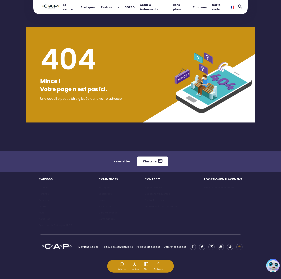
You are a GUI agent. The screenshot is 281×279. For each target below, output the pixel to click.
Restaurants (110, 7)
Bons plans (105, 206)
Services (44, 200)
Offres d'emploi (108, 212)
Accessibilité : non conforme (161, 206)
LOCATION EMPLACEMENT (223, 179)
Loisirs (102, 200)
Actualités (44, 219)
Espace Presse (153, 187)
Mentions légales (88, 247)
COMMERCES (108, 179)
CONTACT (152, 179)
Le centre (44, 187)
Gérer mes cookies (175, 247)
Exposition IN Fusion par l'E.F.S (55, 225)
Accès (42, 206)
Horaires (44, 194)
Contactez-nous (154, 200)
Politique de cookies (148, 247)
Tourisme (200, 7)
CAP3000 (46, 179)
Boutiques (88, 7)
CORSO (130, 7)
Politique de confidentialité (117, 247)
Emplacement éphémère (219, 187)
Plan (146, 266)
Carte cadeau (107, 219)
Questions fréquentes (157, 194)
